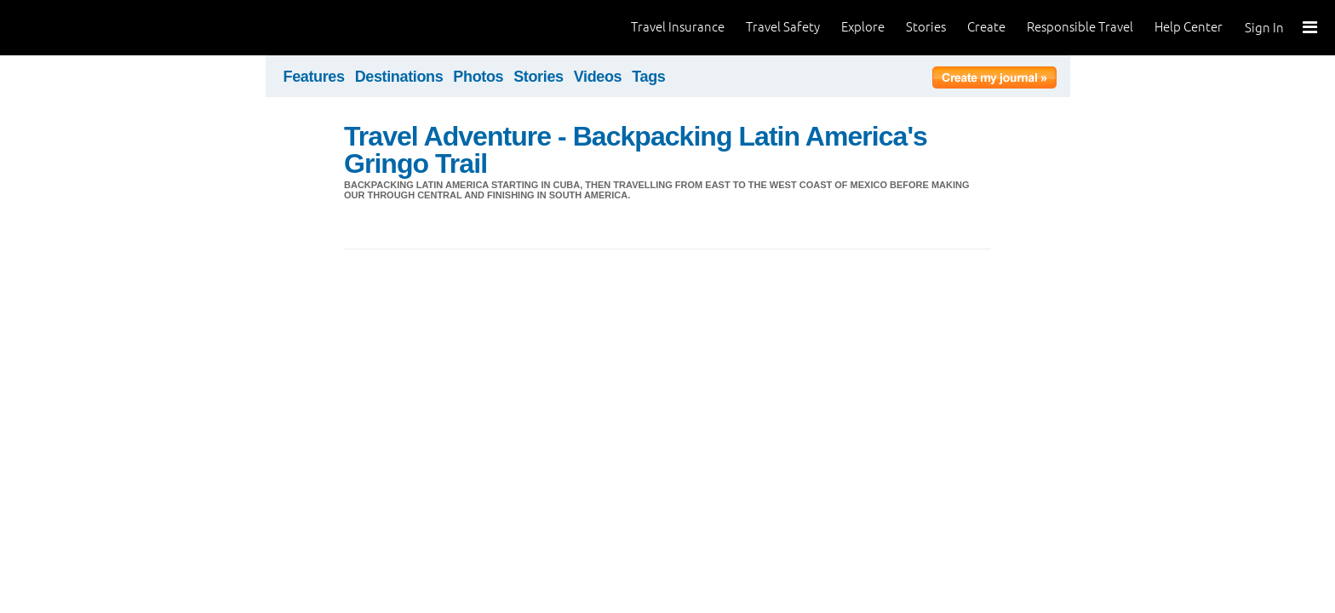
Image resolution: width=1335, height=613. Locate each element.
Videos (598, 76)
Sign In (1264, 27)
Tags (648, 76)
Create (986, 27)
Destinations (399, 76)
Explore (863, 27)
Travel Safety (783, 27)
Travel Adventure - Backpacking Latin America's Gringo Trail (635, 150)
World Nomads (89, 27)
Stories (926, 27)
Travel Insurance (678, 27)
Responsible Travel (1080, 27)
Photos (478, 76)
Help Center (1189, 27)
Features (314, 76)
